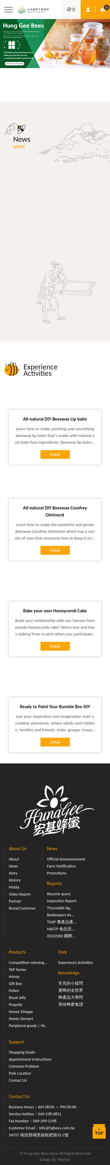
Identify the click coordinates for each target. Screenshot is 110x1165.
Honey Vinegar (21, 1011)
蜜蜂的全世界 (70, 990)
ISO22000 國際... (61, 936)
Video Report (20, 894)
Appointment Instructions (30, 1059)
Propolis (15, 1004)
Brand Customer (22, 908)
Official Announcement (66, 859)
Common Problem (24, 1066)
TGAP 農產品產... (61, 921)
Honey (14, 976)
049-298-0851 (50, 1114)
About (14, 859)
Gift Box (15, 983)
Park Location (20, 1073)
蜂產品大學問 (70, 997)
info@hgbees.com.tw (57, 1128)
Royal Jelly (17, 997)
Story (13, 873)
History (15, 880)
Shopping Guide (22, 1052)
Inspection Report (62, 900)
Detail (55, 454)
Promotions (56, 873)
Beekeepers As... (60, 914)
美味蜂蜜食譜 (70, 1004)
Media (14, 887)
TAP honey (17, 969)
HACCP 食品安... (61, 929)
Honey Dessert (21, 1018)
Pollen (14, 990)
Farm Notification (61, 866)
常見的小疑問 (70, 983)
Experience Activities (75, 962)
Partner (15, 901)
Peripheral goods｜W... (28, 1025)
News (13, 866)
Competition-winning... (28, 962)
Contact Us (18, 1080)
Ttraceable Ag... (60, 907)
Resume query (59, 893)
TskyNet (63, 1159)
